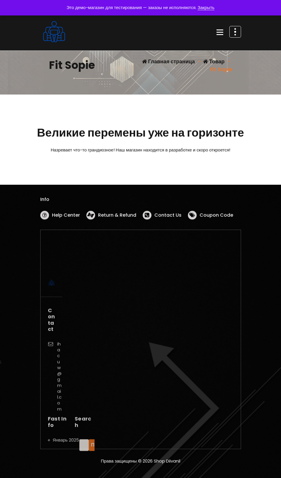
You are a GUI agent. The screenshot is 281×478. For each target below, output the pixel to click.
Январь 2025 (66, 458)
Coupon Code (216, 216)
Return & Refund (117, 216)
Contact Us (167, 216)
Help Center (66, 216)
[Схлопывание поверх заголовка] (235, 32)
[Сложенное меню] (220, 33)
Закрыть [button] (206, 7)
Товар (214, 61)
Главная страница (168, 61)
